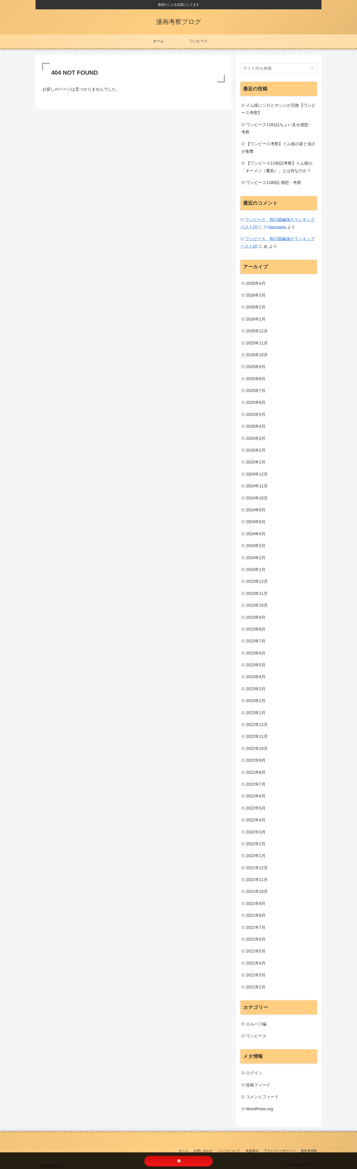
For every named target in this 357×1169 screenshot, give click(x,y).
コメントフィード (262, 1097)
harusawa (277, 227)
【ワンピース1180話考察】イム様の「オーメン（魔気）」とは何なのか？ (276, 167)
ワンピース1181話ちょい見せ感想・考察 (276, 128)
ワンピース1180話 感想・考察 (273, 182)
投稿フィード (258, 1085)
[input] (278, 68)
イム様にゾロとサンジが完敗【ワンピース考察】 (278, 109)
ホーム (186, 1150)
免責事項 (253, 1150)
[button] (312, 68)
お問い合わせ (205, 1150)
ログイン (254, 1073)
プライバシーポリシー (280, 1150)
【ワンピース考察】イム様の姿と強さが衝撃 (278, 147)
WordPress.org (259, 1109)
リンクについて (231, 1150)
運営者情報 (309, 1150)
